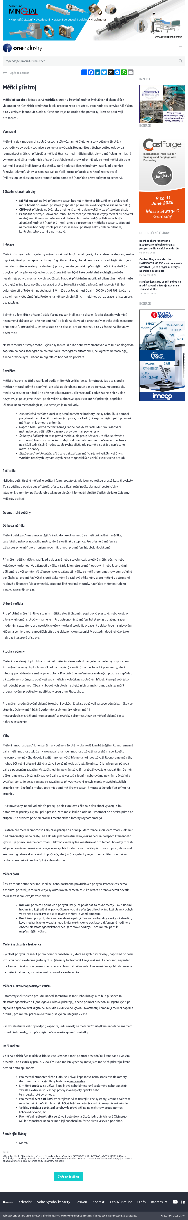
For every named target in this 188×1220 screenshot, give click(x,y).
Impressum (159, 1202)
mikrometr (39, 422)
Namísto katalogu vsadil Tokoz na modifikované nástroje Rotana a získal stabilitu (160, 285)
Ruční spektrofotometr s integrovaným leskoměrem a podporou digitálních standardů (159, 244)
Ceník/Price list (121, 1202)
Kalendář (25, 1202)
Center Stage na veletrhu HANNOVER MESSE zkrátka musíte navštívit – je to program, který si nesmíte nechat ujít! (160, 265)
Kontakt (98, 1202)
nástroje (72, 111)
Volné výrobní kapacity (53, 1202)
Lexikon (81, 1202)
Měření (7, 141)
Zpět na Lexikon (19, 73)
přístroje (60, 111)
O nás (141, 1202)
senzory (116, 177)
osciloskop (26, 177)
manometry (77, 1081)
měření (12, 117)
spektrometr (43, 177)
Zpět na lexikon (68, 1176)
